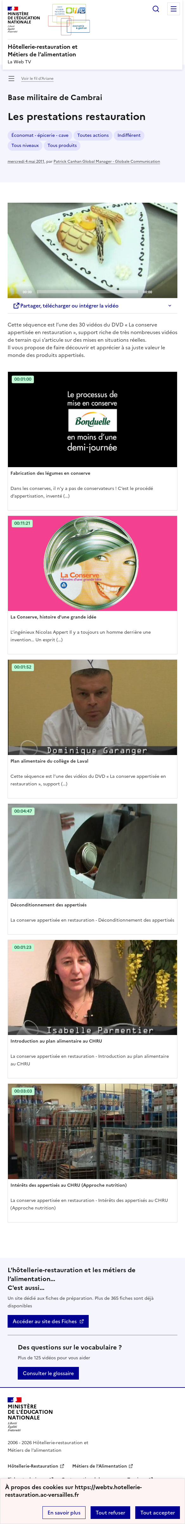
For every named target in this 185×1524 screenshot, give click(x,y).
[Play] (92, 250)
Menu (173, 9)
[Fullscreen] (169, 291)
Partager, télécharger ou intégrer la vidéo (65, 305)
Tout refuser (110, 1512)
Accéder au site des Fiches (45, 1321)
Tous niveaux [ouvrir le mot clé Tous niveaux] (25, 145)
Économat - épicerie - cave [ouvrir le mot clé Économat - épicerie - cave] (39, 135)
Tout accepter (157, 1512)
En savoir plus (64, 1512)
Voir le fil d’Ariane (37, 78)
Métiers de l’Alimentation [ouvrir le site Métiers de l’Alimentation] (99, 1466)
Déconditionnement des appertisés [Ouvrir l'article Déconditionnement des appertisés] (48, 905)
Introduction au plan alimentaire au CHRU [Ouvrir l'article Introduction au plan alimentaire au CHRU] (56, 1041)
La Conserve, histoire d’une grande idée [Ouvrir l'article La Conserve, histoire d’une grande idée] (53, 617)
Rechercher (156, 9)
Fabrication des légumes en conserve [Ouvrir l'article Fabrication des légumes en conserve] (50, 473)
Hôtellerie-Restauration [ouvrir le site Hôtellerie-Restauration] (33, 1466)
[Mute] (159, 291)
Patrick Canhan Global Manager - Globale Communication (107, 161)
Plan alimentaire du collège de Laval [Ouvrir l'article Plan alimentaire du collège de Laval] (49, 761)
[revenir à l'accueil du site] (92, 50)
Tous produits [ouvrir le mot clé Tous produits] (62, 145)
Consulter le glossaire (48, 1373)
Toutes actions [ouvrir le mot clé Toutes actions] (93, 135)
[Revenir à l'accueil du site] (30, 1414)
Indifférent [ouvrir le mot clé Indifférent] (129, 135)
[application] (92, 250)
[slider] (87, 291)
